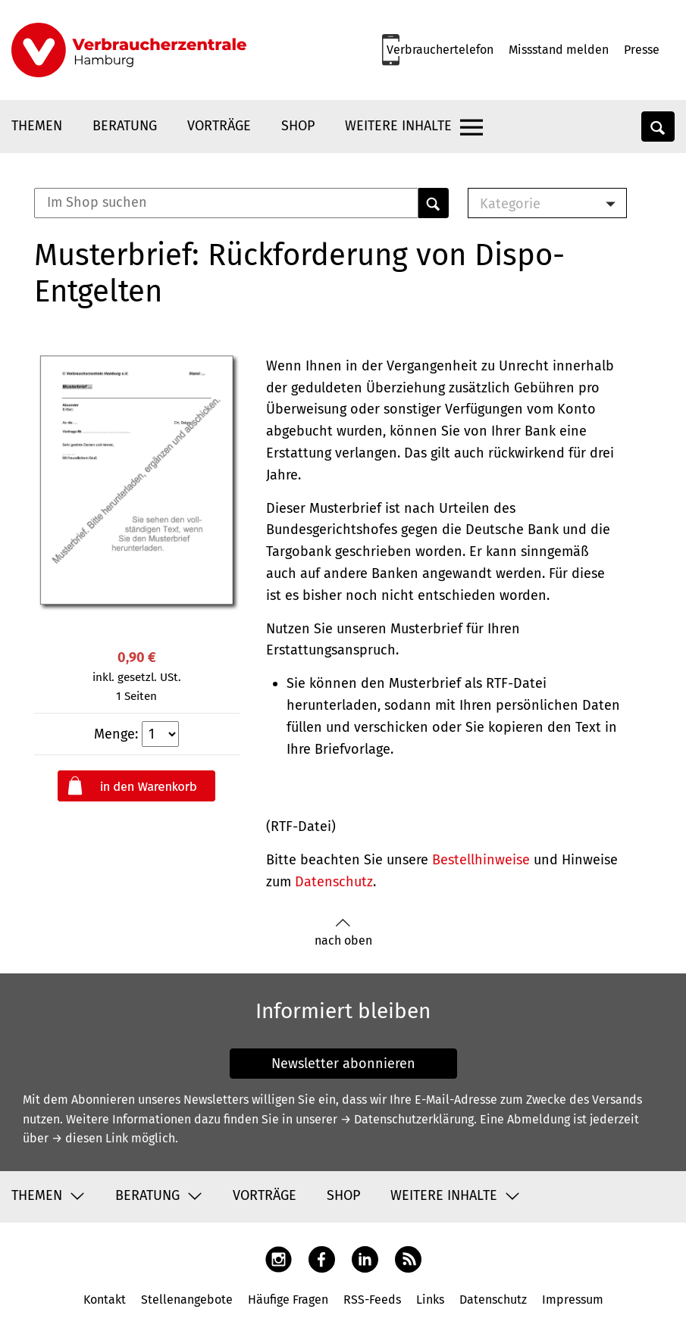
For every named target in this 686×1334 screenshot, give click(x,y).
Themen (36, 125)
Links (430, 1299)
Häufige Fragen (288, 1299)
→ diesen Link (90, 1138)
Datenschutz (334, 881)
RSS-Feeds (372, 1299)
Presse (641, 49)
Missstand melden (559, 49)
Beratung (124, 125)
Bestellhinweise (481, 859)
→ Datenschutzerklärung (407, 1119)
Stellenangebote (187, 1299)
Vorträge (219, 125)
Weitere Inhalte (398, 125)
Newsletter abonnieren (343, 1063)
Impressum (572, 1299)
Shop (298, 125)
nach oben (343, 933)
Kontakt (104, 1299)
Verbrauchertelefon (440, 49)
